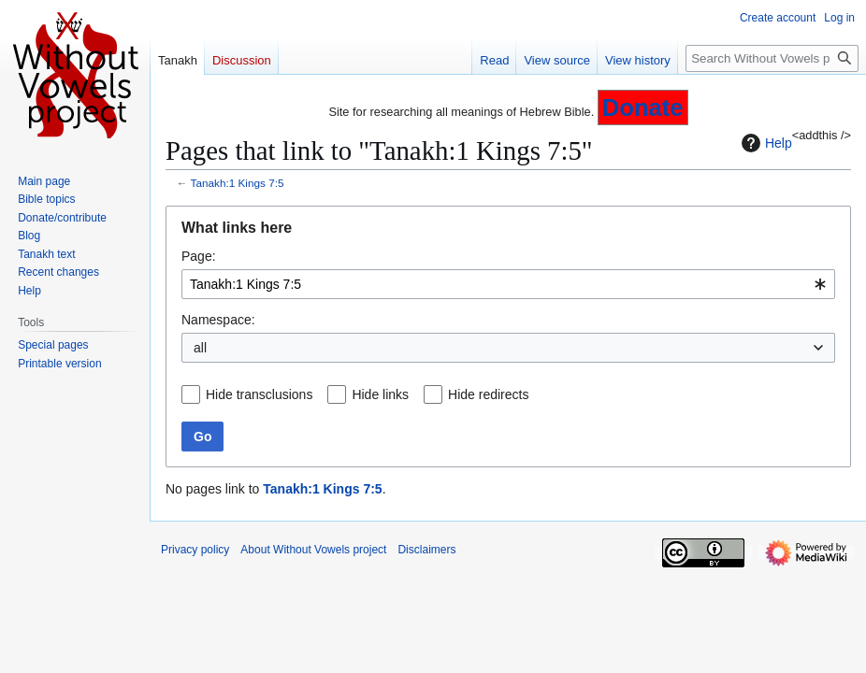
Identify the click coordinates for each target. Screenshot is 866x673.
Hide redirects (488, 394)
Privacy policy (195, 549)
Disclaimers (426, 549)
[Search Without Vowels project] (772, 58)
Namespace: (218, 319)
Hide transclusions (259, 394)
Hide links (380, 394)
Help (764, 143)
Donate (643, 107)
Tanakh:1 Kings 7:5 (237, 183)
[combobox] (508, 284)
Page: (198, 256)
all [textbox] (200, 347)
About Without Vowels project (313, 549)
